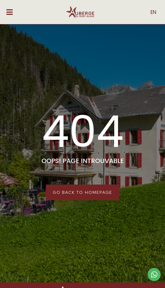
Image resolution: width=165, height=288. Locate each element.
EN (153, 12)
